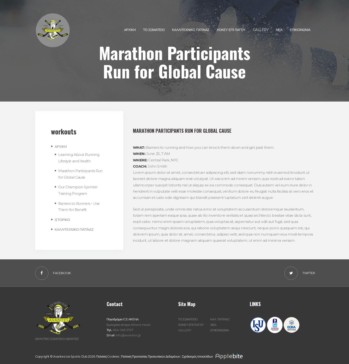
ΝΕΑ (213, 324)
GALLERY (185, 329)
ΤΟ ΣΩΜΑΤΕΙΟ (188, 319)
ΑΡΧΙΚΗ (61, 146)
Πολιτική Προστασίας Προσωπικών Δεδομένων (152, 356)
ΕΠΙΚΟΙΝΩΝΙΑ (219, 329)
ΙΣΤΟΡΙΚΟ (62, 219)
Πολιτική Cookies (108, 356)
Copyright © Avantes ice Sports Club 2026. (66, 356)
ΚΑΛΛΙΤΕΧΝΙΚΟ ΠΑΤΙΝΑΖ (75, 228)
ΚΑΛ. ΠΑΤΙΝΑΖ (220, 319)
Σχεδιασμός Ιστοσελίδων (215, 356)
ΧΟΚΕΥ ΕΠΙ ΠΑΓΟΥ (191, 324)
